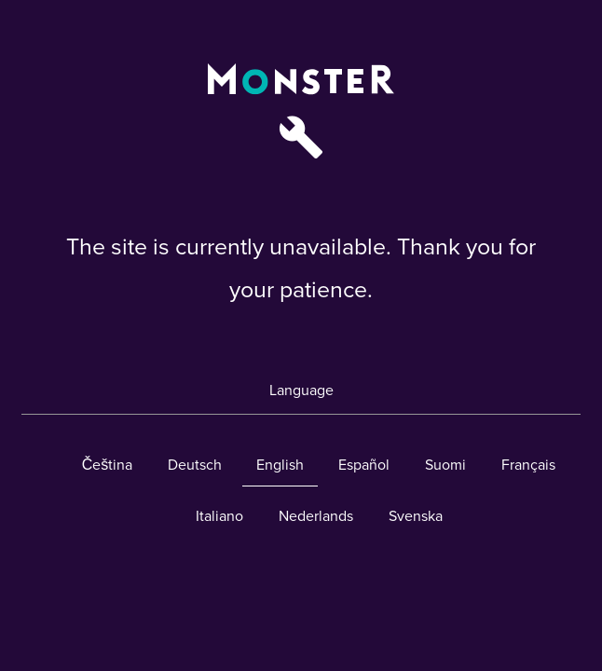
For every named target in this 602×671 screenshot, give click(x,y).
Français (528, 465)
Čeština (107, 465)
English (280, 465)
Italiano (219, 516)
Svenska (416, 516)
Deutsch (195, 465)
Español (364, 465)
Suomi (445, 465)
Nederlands (316, 516)
